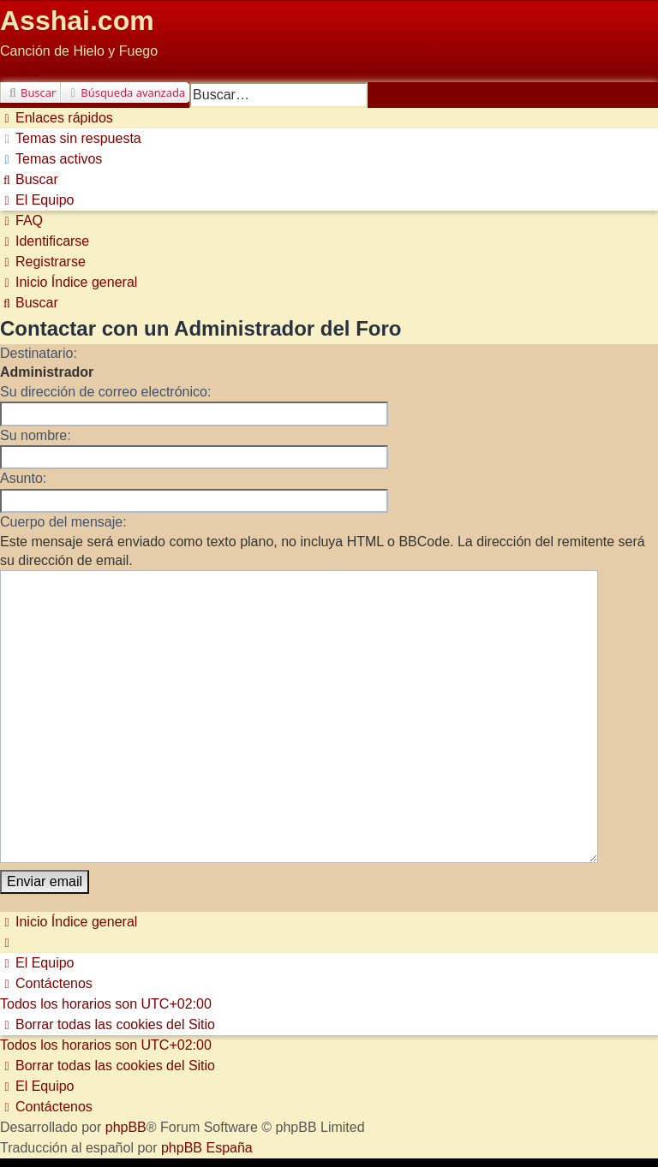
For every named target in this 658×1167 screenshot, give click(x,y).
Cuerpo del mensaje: (63, 522)
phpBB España (207, 1070)
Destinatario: (38, 353)
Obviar (20, 71)
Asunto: (23, 478)
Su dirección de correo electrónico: (105, 391)
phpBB (126, 1050)
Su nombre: (35, 435)
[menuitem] (70, 138)
